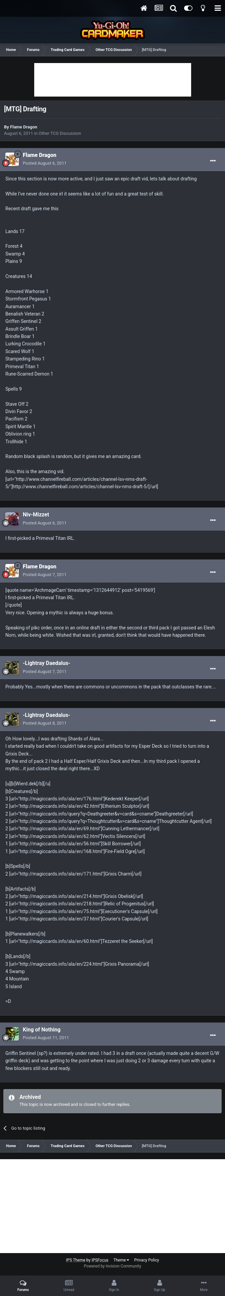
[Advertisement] (112, 80)
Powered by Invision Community (112, 1266)
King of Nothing (41, 1029)
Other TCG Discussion (60, 133)
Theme (121, 1260)
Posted (45, 163)
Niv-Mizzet (36, 514)
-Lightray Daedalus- (46, 663)
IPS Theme (76, 1260)
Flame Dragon (23, 126)
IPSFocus (100, 1260)
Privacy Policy (146, 1260)
